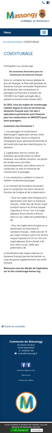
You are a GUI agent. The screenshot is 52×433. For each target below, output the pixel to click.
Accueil (6, 41)
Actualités (17, 41)
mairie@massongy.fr (27, 353)
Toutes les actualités (13, 326)
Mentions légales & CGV (26, 370)
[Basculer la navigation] (44, 32)
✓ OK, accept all (20, 430)
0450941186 (27, 350)
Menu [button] (7, 32)
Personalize (36, 430)
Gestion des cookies (26, 380)
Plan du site (26, 375)
